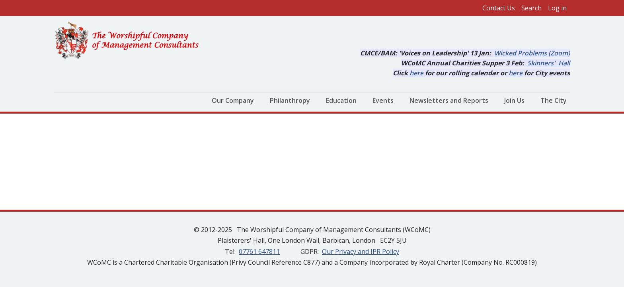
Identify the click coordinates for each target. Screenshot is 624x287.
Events (383, 100)
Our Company (233, 100)
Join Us (514, 100)
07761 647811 (259, 251)
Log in (557, 8)
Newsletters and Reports (449, 100)
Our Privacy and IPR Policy (360, 251)
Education (341, 100)
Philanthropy (290, 100)
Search (531, 8)
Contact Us (498, 8)
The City (553, 100)
